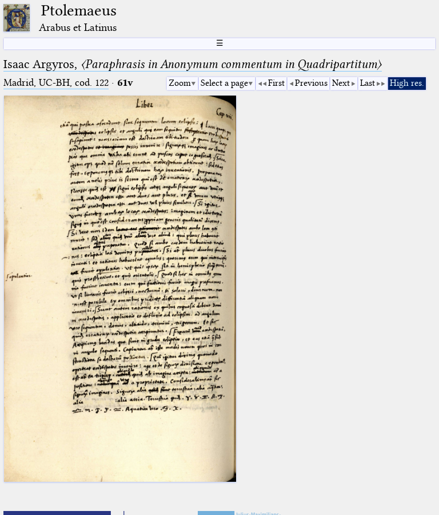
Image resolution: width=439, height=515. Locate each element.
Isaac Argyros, (192, 64)
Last (367, 83)
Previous (311, 83)
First (276, 83)
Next (341, 83)
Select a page (224, 83)
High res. (407, 83)
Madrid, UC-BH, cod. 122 (56, 83)
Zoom (180, 83)
